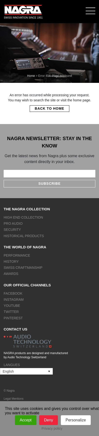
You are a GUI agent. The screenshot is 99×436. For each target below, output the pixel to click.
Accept (26, 420)
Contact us (15, 329)
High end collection (23, 217)
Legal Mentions (13, 398)
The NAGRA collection (27, 209)
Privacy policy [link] (52, 428)
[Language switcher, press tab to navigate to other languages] (26, 371)
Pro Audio (13, 223)
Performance (17, 255)
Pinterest (13, 318)
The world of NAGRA (25, 247)
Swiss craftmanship (23, 268)
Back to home (49, 108)
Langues (12, 365)
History (11, 261)
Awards (11, 274)
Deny (48, 420)
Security (12, 230)
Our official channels (27, 285)
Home (31, 76)
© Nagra (9, 390)
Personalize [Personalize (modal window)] (76, 420)
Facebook (13, 293)
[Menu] (90, 11)
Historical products (24, 236)
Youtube (12, 306)
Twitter (11, 312)
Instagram (14, 299)
